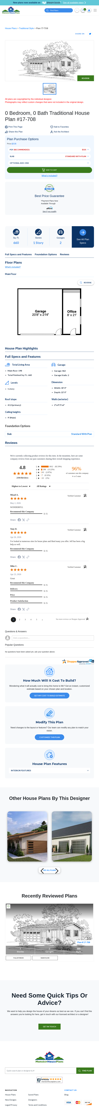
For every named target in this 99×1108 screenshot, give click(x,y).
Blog (66, 1096)
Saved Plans (33, 1096)
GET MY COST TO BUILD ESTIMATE (49, 695)
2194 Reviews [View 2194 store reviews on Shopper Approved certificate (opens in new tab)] (25, 478)
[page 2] (20, 620)
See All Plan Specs (83, 236)
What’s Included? (49, 176)
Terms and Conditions (37, 1106)
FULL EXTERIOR (18, 959)
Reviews (64, 254)
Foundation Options (46, 254)
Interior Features (21, 770)
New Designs (10, 1101)
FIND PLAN (85, 1072)
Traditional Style (26, 28)
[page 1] (13, 619)
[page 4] (31, 620)
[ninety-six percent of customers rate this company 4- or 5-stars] (76, 472)
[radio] (49, 466)
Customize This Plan (49, 737)
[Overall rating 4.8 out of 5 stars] (22, 473)
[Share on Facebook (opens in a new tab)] (19, 520)
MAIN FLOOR (45, 959)
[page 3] (25, 620)
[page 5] (37, 620)
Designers (32, 1101)
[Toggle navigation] (95, 10)
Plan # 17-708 (83, 942)
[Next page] (42, 620)
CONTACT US (70, 1092)
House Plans (11, 28)
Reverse (85, 78)
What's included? (13, 267)
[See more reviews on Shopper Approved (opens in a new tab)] (27, 520)
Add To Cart (49, 169)
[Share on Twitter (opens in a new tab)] (23, 520)
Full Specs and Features (18, 254)
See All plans (49, 870)
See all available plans (74, 2)
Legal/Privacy (11, 1106)
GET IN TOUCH (49, 1028)
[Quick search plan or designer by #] (58, 10)
